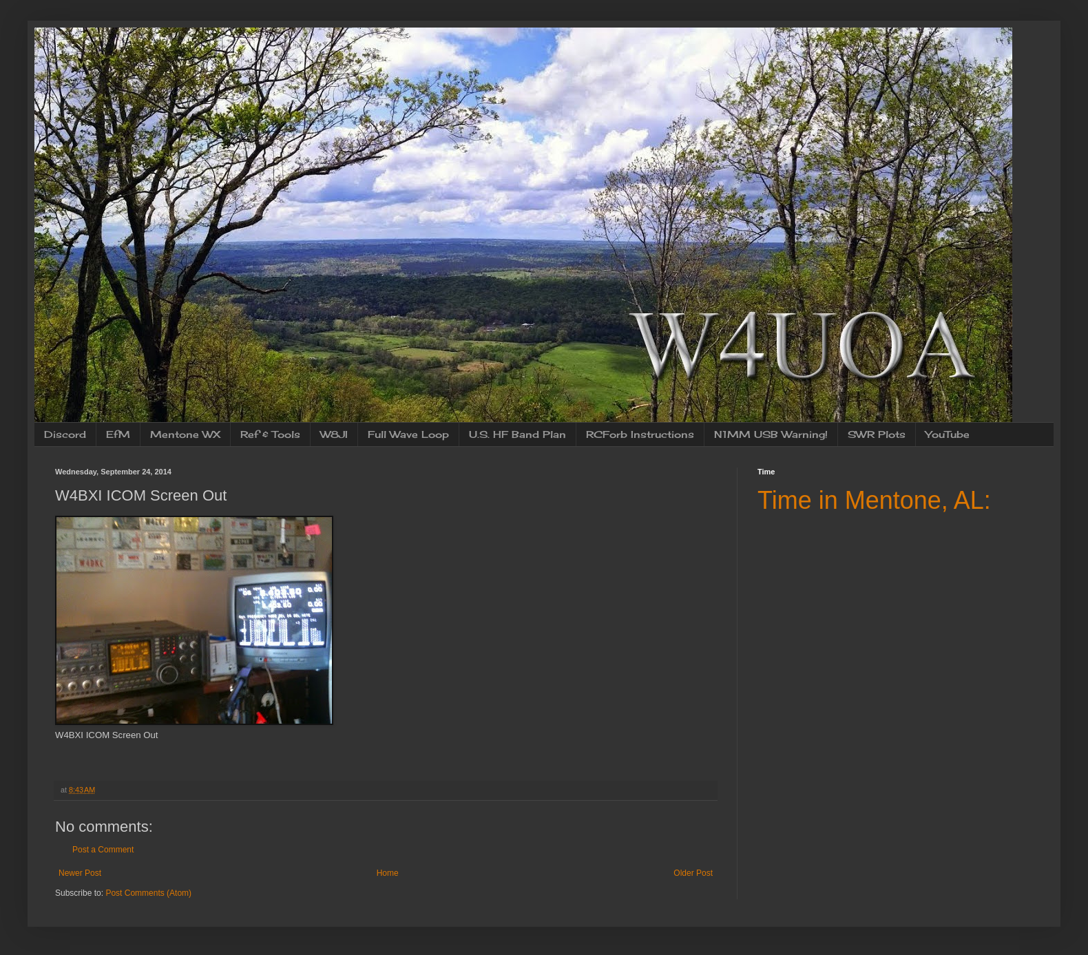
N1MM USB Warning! (771, 434)
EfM (118, 434)
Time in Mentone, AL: (874, 500)
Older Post (693, 873)
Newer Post (80, 873)
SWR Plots (877, 434)
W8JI (334, 434)
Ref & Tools (270, 434)
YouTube (947, 434)
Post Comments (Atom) (148, 893)
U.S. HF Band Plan (517, 434)
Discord (65, 434)
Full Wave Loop (408, 434)
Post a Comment (103, 849)
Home (388, 873)
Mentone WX (185, 434)
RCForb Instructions (640, 434)
